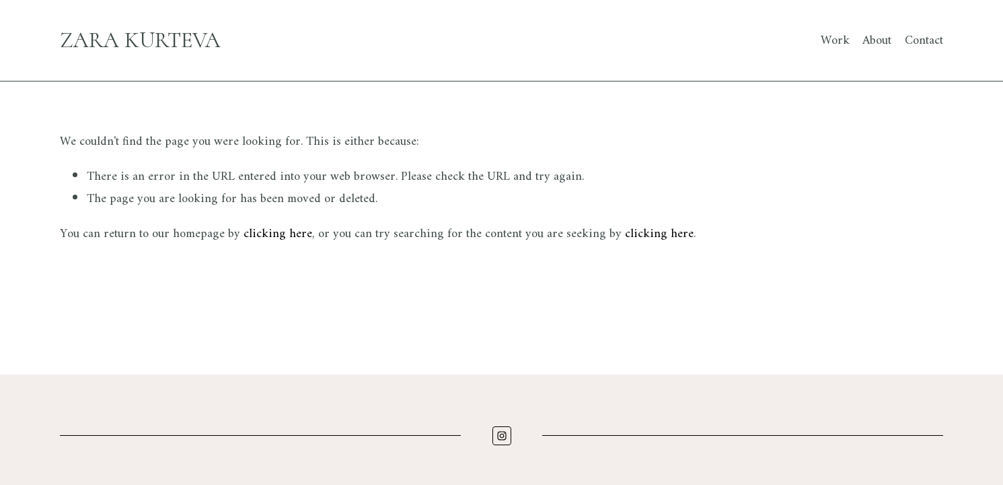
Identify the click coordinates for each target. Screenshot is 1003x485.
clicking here (278, 234)
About (876, 41)
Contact (924, 41)
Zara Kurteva (140, 40)
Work (835, 41)
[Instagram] (501, 435)
